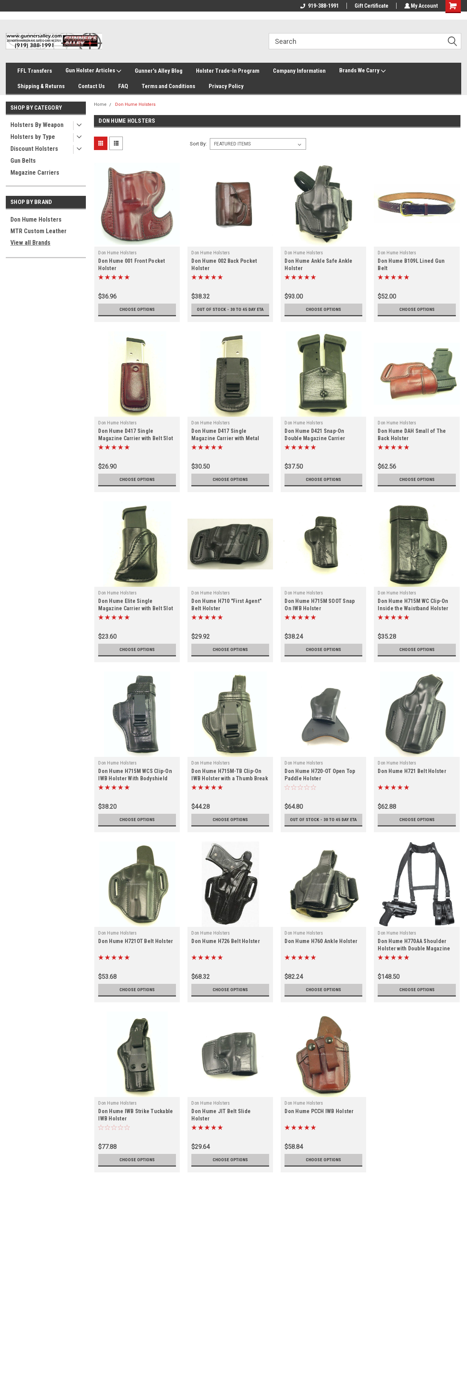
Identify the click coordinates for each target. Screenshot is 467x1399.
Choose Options (137, 309)
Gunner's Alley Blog (158, 70)
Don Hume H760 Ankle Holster (321, 952)
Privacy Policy (226, 86)
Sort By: (198, 144)
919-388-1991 (318, 6)
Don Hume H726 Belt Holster (225, 952)
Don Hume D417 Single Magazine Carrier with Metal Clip (225, 443)
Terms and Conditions (168, 86)
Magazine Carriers (34, 172)
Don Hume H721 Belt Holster (412, 776)
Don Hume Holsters (36, 219)
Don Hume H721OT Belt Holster (135, 952)
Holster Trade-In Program (227, 70)
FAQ (123, 86)
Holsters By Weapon (37, 125)
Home (100, 104)
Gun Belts (23, 160)
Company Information (299, 70)
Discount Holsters (34, 148)
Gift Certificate (370, 6)
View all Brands (30, 242)
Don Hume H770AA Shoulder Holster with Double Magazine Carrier (414, 959)
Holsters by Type (32, 136)
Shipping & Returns (41, 86)
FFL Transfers (34, 70)
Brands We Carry (362, 71)
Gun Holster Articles (93, 71)
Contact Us (91, 86)
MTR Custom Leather (38, 231)
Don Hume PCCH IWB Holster (319, 1122)
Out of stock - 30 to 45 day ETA (230, 312)
